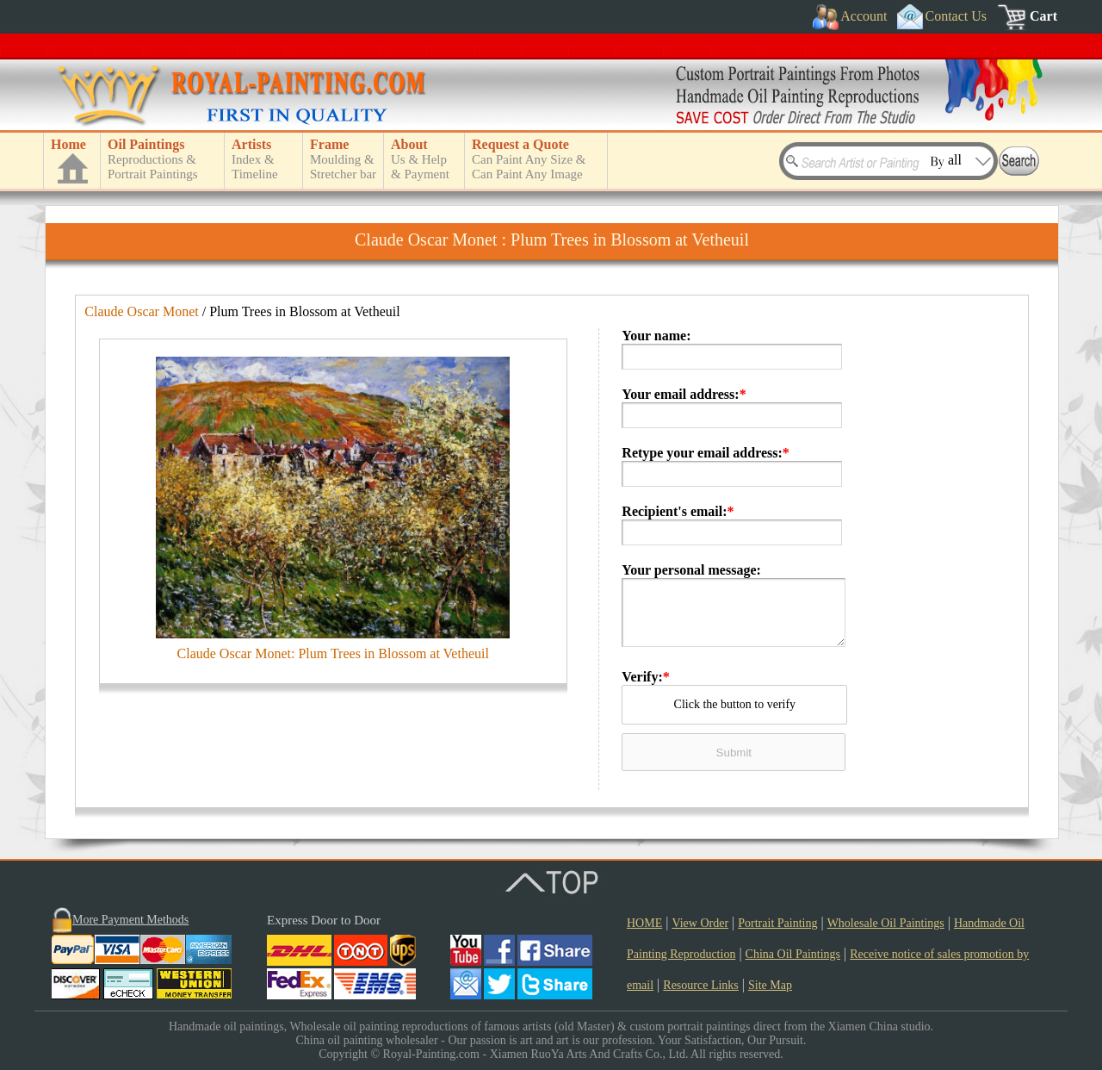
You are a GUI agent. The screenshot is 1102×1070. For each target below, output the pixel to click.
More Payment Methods (130, 919)
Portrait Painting (777, 923)
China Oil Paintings (793, 954)
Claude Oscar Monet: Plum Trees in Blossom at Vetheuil (333, 653)
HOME (644, 923)
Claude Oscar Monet (141, 311)
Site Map (770, 985)
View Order (700, 923)
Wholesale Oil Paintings (885, 923)
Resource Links (700, 985)
